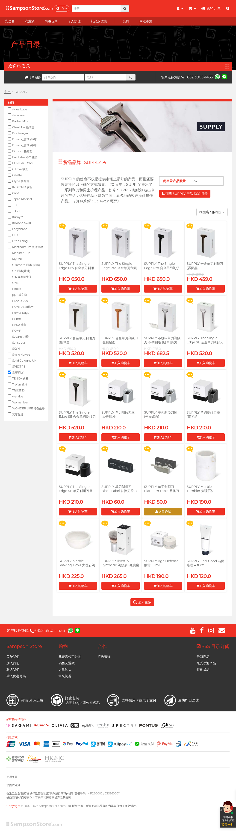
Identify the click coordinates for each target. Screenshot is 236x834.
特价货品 (203, 669)
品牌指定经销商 (16, 719)
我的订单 (211, 8)
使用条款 (12, 777)
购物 (63, 646)
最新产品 (203, 657)
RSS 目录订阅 (213, 646)
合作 (102, 646)
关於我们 (12, 657)
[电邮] (105, 77)
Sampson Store (24, 646)
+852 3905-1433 (197, 77)
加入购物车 (78, 289)
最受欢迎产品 (206, 663)
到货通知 (163, 511)
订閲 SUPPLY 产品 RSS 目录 (185, 194)
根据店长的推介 (212, 212)
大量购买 (65, 669)
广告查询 (104, 657)
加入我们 (12, 663)
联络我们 (12, 669)
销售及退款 (67, 663)
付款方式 (12, 737)
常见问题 (65, 676)
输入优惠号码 (16, 676)
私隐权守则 (13, 785)
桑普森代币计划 (70, 657)
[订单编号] (63, 77)
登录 (26, 66)
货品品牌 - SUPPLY (84, 162)
